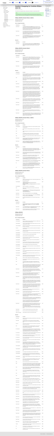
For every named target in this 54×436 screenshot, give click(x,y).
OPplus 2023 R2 (6, 19)
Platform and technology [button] (6, 11)
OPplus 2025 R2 (6, 15)
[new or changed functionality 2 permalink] (24, 123)
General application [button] (5, 10)
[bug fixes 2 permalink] (18, 144)
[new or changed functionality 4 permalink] (24, 217)
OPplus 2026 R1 (6, 14)
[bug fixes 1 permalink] (18, 70)
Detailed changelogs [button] (5, 12)
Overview (5, 9)
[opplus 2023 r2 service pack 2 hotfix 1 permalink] (34, 17)
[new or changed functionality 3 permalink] (24, 175)
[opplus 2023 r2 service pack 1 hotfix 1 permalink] (34, 117)
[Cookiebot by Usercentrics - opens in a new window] (4, 6)
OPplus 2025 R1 (6, 16)
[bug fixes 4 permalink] (18, 314)
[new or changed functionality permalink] (24, 23)
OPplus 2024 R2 (6, 17)
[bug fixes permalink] (18, 40)
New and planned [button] (5, 8)
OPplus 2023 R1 (6, 20)
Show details (36, 6)
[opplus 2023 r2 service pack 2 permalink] (30, 48)
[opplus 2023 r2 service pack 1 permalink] (30, 170)
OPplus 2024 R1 (6, 18)
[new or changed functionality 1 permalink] (24, 53)
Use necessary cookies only (48, 6)
